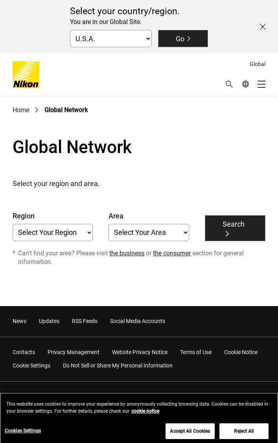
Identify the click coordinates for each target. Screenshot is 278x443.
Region (24, 216)
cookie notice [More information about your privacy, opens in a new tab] (145, 414)
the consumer (172, 253)
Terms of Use (196, 352)
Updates (49, 321)
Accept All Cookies (190, 434)
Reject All (244, 434)
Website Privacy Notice (140, 352)
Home (21, 110)
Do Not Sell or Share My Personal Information (118, 365)
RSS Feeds (85, 321)
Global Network (66, 110)
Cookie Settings (31, 365)
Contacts (24, 352)
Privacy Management (73, 352)
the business (126, 253)
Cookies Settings (23, 433)
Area (116, 216)
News (19, 321)
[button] (229, 84)
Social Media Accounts (137, 321)
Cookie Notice (241, 352)
